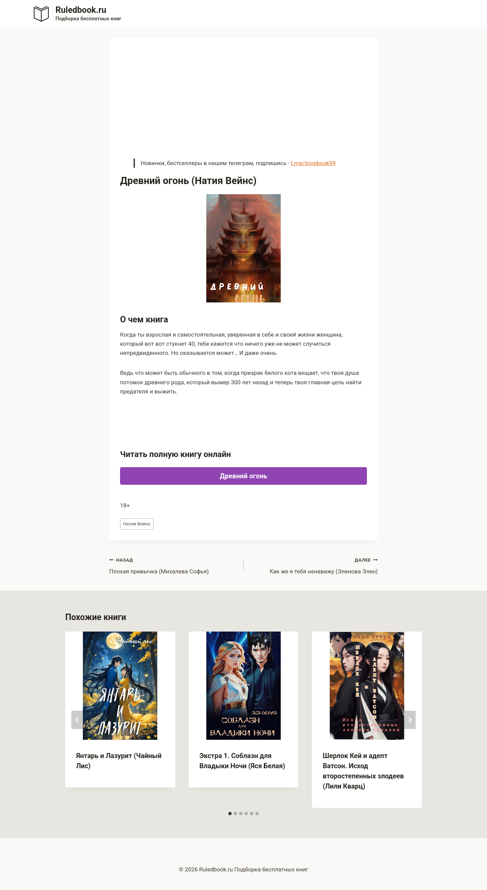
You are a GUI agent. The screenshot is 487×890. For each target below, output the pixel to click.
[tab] (230, 813)
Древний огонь (243, 476)
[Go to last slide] (77, 720)
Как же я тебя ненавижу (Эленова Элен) (313, 565)
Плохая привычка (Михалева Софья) (173, 565)
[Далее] (409, 720)
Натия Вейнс (136, 523)
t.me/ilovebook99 (313, 163)
